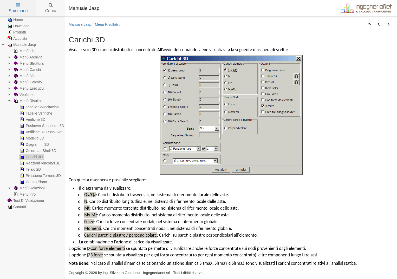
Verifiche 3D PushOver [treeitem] (41, 132)
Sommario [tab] (18, 8)
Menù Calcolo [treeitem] (27, 82)
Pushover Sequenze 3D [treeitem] (41, 126)
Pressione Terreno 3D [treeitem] (40, 175)
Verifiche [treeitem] (23, 94)
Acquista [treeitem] (16, 38)
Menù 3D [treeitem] (23, 76)
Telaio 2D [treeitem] (30, 169)
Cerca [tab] (50, 8)
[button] (369, 24)
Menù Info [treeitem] (24, 194)
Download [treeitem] (17, 26)
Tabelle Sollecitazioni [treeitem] (39, 107)
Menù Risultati (106, 24)
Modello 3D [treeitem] (31, 138)
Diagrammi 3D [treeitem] (34, 144)
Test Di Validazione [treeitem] (25, 200)
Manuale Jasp (80, 24)
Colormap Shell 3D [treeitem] (37, 151)
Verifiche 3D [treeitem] (32, 119)
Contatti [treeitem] (16, 207)
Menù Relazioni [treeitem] (29, 188)
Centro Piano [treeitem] (33, 182)
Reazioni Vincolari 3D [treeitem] (40, 163)
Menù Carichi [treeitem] (27, 70)
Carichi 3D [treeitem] (31, 157)
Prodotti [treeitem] (16, 32)
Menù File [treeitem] (24, 51)
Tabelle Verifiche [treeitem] (35, 113)
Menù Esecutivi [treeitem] (28, 88)
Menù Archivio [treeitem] (27, 57)
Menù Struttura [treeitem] (28, 63)
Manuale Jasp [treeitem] (21, 45)
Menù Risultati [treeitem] (28, 101)
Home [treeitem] (14, 20)
